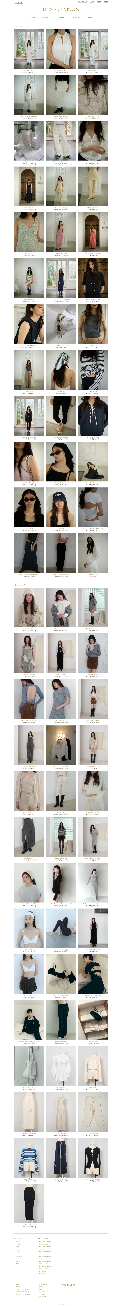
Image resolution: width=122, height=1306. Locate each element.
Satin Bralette (93, 1041)
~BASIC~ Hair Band (29, 950)
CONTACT (88, 18)
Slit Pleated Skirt (29, 858)
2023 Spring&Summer (45, 1256)
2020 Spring (42, 1273)
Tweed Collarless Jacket (93, 299)
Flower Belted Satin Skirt (29, 1133)
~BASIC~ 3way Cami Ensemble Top (29, 1041)
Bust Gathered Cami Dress (93, 253)
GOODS (18, 1264)
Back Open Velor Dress (93, 950)
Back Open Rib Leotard (29, 720)
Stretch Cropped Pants (61, 437)
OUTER (18, 1246)
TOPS (17, 1254)
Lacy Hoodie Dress (29, 70)
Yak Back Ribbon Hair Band (29, 904)
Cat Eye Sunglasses (61, 483)
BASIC (18, 1241)
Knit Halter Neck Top (61, 208)
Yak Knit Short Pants (29, 812)
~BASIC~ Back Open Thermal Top (93, 529)
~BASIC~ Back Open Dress (93, 995)
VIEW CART (42, 1291)
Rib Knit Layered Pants (93, 208)
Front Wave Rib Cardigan (92, 1179)
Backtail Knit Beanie (29, 629)
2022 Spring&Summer (45, 1261)
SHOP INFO (76, 18)
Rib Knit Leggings (93, 1133)
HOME (18, 1284)
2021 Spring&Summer (45, 1266)
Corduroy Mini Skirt (92, 674)
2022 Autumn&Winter (44, 1259)
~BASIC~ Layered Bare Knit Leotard (61, 904)
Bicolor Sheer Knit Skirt (61, 116)
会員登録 (91, 2)
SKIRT (17, 1259)
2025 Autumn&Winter (44, 1244)
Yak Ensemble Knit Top (93, 766)
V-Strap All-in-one (61, 1133)
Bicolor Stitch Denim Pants (61, 162)
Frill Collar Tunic (61, 1087)
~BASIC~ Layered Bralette (61, 995)
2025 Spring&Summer (45, 1246)
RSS (40, 1296)
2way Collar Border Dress (92, 858)
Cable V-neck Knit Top (92, 812)
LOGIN (99, 2)
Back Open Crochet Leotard (61, 766)
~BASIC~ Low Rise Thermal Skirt (29, 574)
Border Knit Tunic (29, 299)
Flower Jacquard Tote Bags (29, 1087)
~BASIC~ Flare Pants (61, 1041)
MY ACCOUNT (82, 2)
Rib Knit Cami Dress (61, 253)
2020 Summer (42, 1271)
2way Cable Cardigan (92, 720)
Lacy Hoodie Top (93, 574)
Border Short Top (29, 1179)
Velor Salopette (60, 674)
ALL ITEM (33, 18)
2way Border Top (93, 391)
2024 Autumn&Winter (44, 1249)
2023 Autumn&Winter (44, 1254)
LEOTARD (19, 1256)
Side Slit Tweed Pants (29, 766)
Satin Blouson (93, 1087)
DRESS (18, 1249)
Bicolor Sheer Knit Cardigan (29, 116)
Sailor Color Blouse (61, 629)
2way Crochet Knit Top (29, 437)
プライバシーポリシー (45, 1294)
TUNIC (18, 1251)
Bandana (61, 391)
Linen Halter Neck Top (60, 70)
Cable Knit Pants (61, 812)
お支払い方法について (22, 1289)
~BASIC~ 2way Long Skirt (61, 574)
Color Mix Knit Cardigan (93, 629)
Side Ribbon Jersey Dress (29, 483)
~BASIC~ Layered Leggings (61, 950)
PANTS (18, 1261)
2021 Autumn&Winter (44, 1264)
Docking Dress (29, 208)
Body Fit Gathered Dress (61, 720)
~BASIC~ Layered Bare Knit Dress (93, 904)
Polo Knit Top (93, 345)
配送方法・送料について (22, 1291)
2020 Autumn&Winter (44, 1268)
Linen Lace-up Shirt (93, 437)
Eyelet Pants (29, 162)
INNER (18, 1244)
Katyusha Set (61, 345)
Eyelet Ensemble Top (93, 116)
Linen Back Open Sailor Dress (61, 299)
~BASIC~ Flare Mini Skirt (29, 995)
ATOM (44, 1296)
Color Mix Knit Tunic (29, 674)
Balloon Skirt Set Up (61, 858)
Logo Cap (61, 529)
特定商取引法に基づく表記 (23, 1294)
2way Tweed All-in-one (29, 345)
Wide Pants (29, 391)
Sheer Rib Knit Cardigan (93, 162)
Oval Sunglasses (29, 529)
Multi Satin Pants (93, 70)
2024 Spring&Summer (45, 1251)
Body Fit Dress (29, 253)
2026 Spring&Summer (45, 1241)
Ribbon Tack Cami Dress (92, 483)
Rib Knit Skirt (29, 1225)
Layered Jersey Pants (61, 1179)
